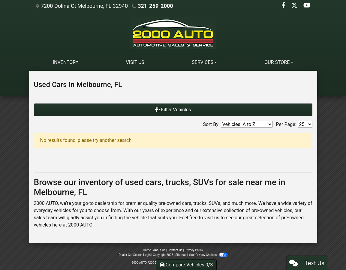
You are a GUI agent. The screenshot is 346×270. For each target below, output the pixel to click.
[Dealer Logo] (173, 33)
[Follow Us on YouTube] (307, 6)
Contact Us (175, 250)
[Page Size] (305, 124)
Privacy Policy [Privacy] (194, 250)
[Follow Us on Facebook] (284, 6)
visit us (211, 217)
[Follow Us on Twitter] (295, 6)
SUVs (214, 203)
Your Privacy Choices (208, 254)
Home (147, 250)
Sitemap (180, 254)
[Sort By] (246, 124)
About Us (159, 250)
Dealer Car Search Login (135, 254)
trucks (199, 203)
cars (186, 203)
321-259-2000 (155, 6)
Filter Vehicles (173, 109)
